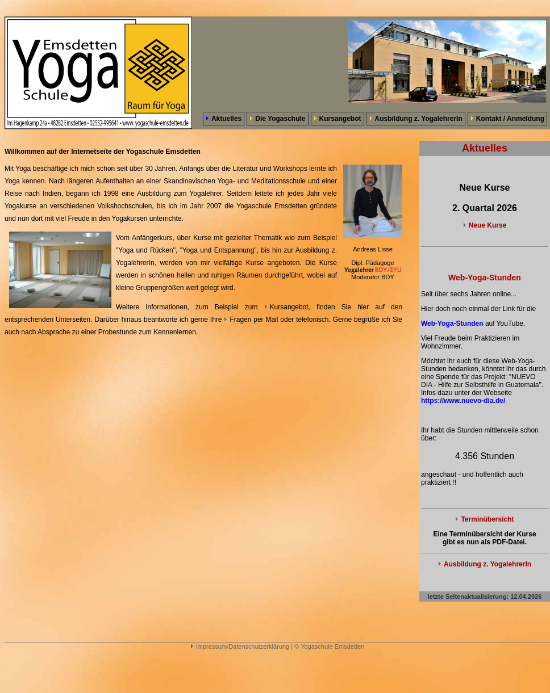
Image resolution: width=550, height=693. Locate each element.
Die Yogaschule (277, 119)
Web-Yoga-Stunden (452, 323)
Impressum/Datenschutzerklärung (239, 646)
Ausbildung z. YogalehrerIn (416, 119)
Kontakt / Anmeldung (507, 119)
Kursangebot (337, 119)
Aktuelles (223, 119)
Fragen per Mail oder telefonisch (276, 320)
